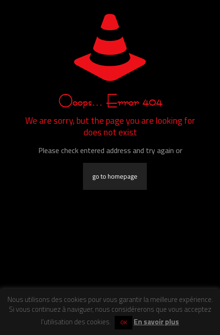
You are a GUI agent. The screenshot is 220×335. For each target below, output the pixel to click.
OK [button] (123, 322)
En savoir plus (156, 321)
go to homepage (115, 176)
